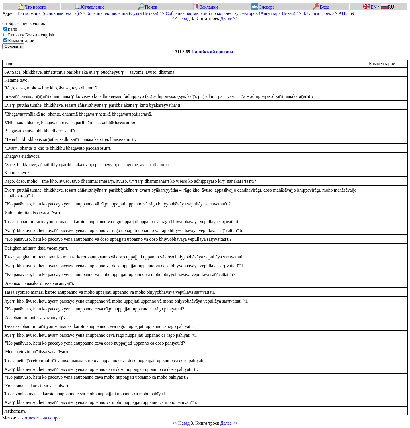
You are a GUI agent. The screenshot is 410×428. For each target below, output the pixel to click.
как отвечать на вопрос (39, 417)
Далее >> (229, 18)
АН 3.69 (346, 13)
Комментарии (21, 40)
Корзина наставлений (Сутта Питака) (122, 13)
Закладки (205, 7)
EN (369, 7)
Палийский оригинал (213, 51)
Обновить (13, 46)
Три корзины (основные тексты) (48, 13)
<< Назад (181, 18)
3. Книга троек (317, 13)
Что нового (31, 7)
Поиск (147, 7)
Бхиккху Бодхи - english (31, 34)
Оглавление (89, 7)
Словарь (262, 7)
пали (12, 29)
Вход (321, 7)
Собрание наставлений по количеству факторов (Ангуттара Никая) (230, 13)
